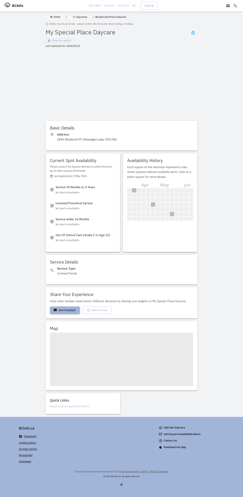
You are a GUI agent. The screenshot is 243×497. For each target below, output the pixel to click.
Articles (123, 5)
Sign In (149, 5)
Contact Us (168, 440)
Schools (109, 5)
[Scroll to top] (121, 484)
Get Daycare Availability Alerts (179, 434)
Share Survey (97, 310)
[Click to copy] (87, 139)
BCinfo (17, 5)
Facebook (27, 436)
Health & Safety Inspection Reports (70, 406)
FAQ (134, 5)
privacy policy (28, 449)
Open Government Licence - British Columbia (143, 471)
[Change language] (235, 5)
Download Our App (172, 447)
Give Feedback (64, 310)
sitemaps (25, 461)
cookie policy (27, 443)
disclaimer (26, 455)
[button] (60, 40)
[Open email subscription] (228, 5)
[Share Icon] (193, 32)
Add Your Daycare (172, 427)
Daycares (95, 5)
